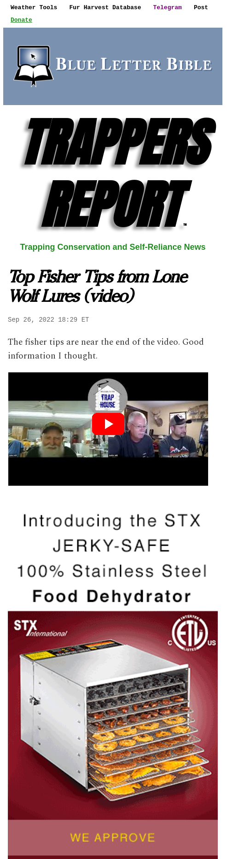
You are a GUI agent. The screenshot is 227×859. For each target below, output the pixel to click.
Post (201, 7)
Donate (21, 20)
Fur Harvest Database (105, 7)
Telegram (167, 7)
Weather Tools (34, 7)
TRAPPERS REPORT (113, 173)
